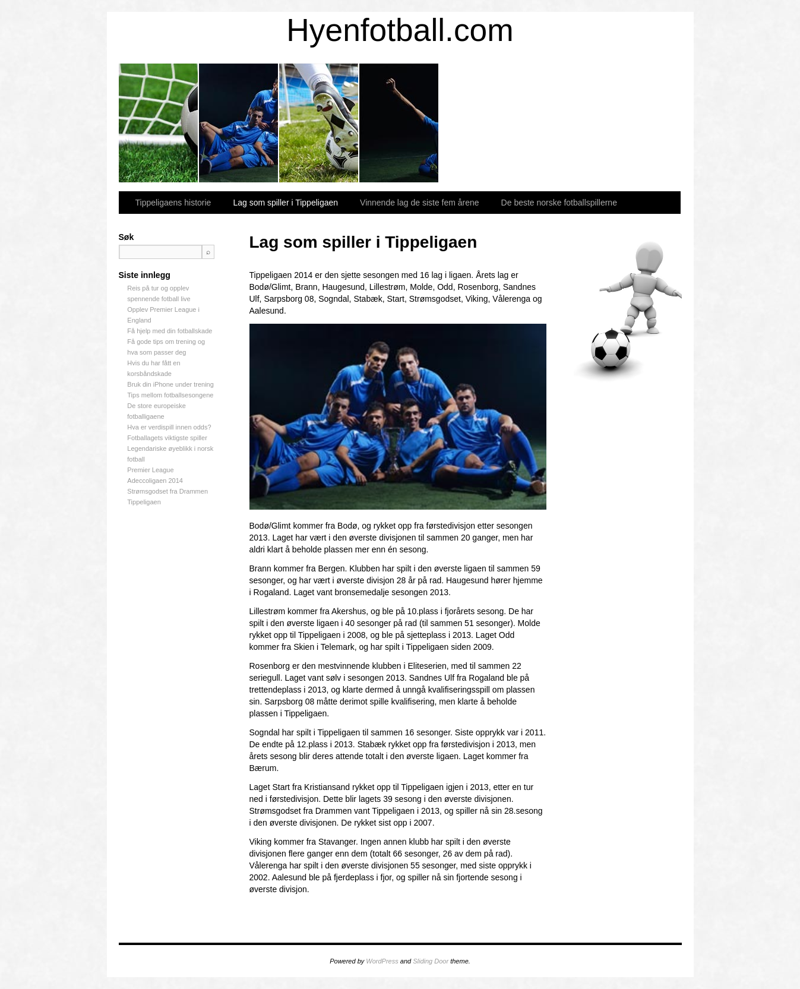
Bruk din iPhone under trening (170, 384)
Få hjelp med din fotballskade (169, 330)
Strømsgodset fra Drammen (167, 491)
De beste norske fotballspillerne (399, 123)
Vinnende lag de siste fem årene (319, 123)
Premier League (150, 469)
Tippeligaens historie (159, 123)
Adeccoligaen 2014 (155, 480)
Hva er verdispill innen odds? (169, 427)
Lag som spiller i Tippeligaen (239, 123)
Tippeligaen (143, 501)
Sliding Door (430, 961)
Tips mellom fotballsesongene (170, 395)
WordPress (382, 961)
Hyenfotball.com (399, 30)
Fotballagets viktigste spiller (167, 437)
